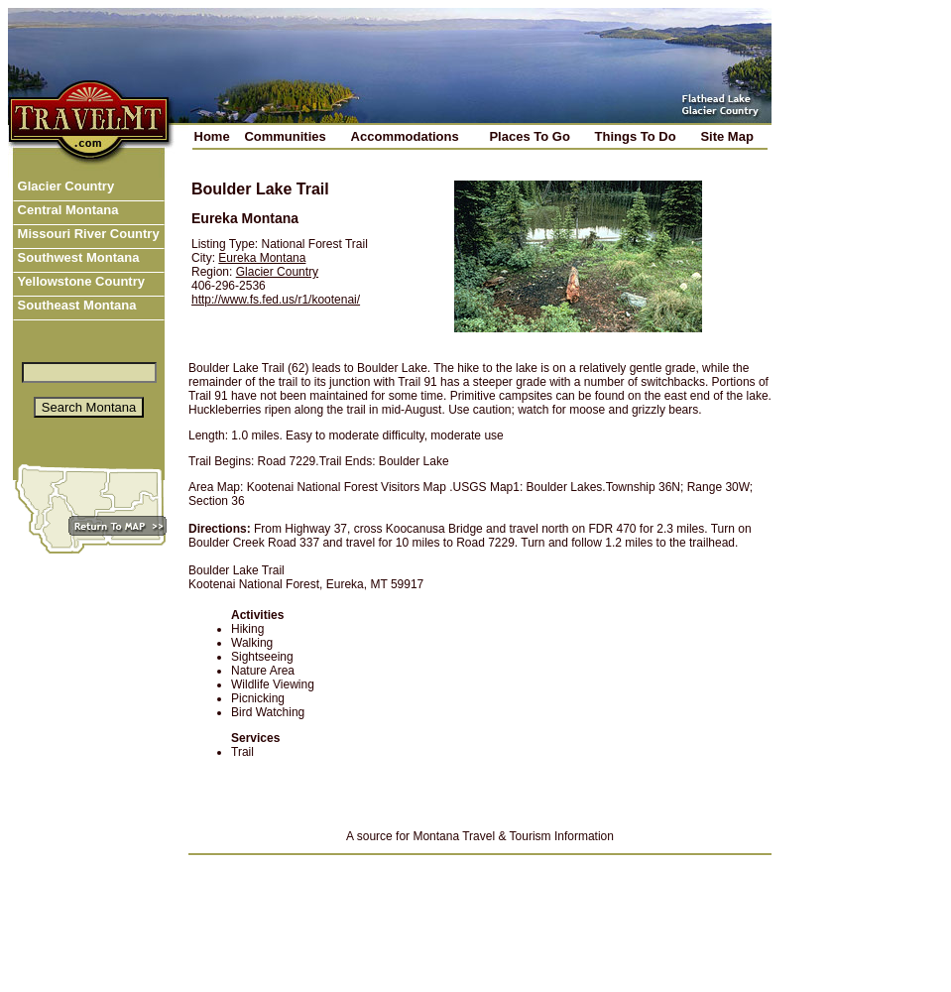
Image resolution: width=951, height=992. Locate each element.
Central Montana (66, 209)
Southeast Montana (75, 305)
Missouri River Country (87, 233)
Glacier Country (64, 186)
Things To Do (635, 136)
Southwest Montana (76, 257)
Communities (284, 136)
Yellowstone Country (79, 281)
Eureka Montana (261, 258)
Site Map (726, 136)
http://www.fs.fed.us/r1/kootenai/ (275, 300)
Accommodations (405, 136)
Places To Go (529, 136)
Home (212, 136)
